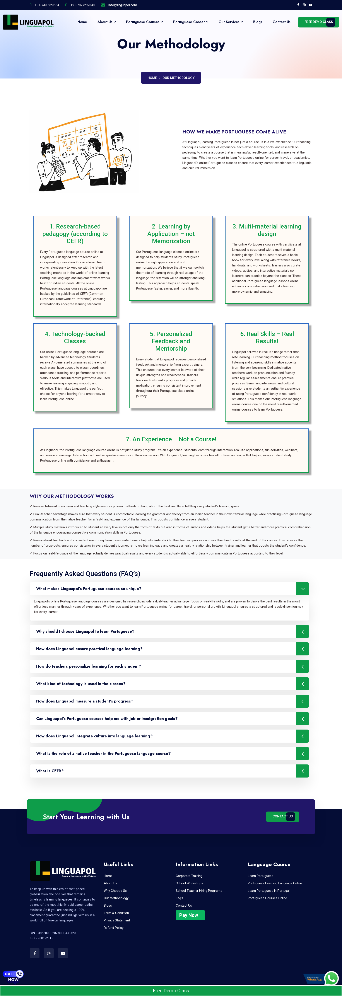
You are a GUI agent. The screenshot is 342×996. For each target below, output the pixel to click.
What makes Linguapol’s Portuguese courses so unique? (172, 588)
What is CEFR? (172, 771)
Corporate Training (189, 876)
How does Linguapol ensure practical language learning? (172, 648)
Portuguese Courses (142, 21)
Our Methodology (178, 78)
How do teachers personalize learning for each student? (172, 666)
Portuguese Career (189, 21)
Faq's (179, 898)
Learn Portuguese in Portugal (268, 891)
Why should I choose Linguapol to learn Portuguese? (172, 631)
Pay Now (188, 915)
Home (82, 21)
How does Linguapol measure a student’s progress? (172, 701)
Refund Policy (113, 928)
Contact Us (282, 21)
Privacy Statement (117, 920)
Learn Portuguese (260, 876)
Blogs (257, 21)
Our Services (229, 21)
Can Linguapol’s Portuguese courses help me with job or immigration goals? (172, 718)
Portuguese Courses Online (267, 898)
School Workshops (189, 883)
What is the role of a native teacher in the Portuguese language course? (172, 753)
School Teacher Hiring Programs (199, 891)
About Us (104, 21)
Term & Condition (116, 913)
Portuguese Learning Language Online (275, 883)
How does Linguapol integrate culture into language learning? (172, 736)
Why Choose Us (115, 891)
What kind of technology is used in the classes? (172, 683)
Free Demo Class (318, 22)
